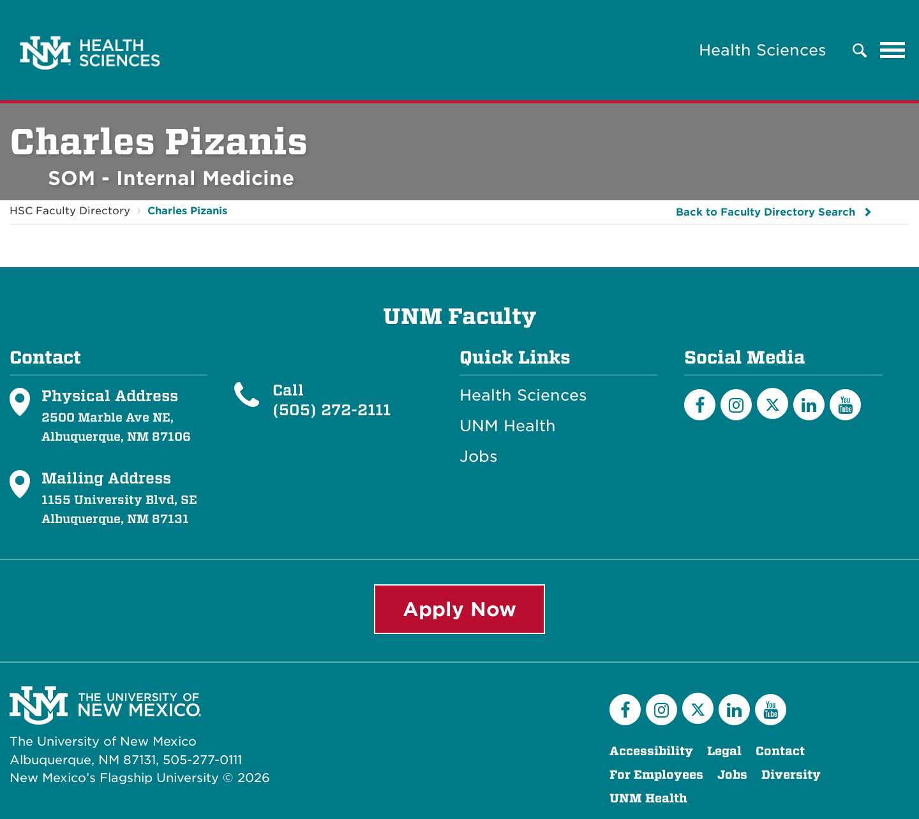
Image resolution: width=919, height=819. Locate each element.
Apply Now (459, 609)
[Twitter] (772, 403)
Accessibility (651, 751)
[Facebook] (699, 404)
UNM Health (507, 426)
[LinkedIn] (809, 404)
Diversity (791, 774)
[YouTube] (845, 404)
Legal (724, 751)
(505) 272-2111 (332, 409)
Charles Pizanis (187, 211)
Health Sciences (762, 50)
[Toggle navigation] (893, 50)
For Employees (656, 774)
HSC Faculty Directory (70, 211)
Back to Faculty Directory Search (765, 212)
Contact (780, 751)
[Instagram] (736, 404)
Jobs (478, 456)
